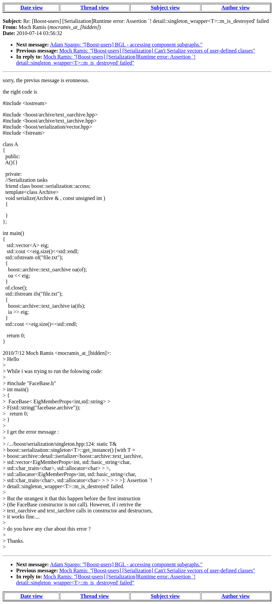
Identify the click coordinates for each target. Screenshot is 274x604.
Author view (235, 7)
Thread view (94, 7)
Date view (32, 7)
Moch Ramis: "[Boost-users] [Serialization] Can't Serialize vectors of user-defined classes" (157, 51)
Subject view (165, 7)
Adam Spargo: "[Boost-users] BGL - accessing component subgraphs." (126, 44)
